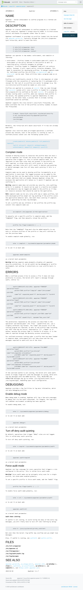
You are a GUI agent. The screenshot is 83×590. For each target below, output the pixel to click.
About (20, 2)
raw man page (68, 18)
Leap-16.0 (66, 31)
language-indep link (69, 15)
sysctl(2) (44, 147)
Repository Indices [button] (29, 2)
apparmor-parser (20, 6)
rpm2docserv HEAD (66, 586)
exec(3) (37, 88)
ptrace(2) (22, 145)
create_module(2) (19, 141)
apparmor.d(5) (40, 564)
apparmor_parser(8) (16, 38)
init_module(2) (44, 141)
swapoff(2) (28, 147)
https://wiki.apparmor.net (29, 568)
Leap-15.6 (12, 6)
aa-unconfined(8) (28, 566)
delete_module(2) (32, 141)
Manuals (4, 6)
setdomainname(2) (41, 145)
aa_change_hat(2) (27, 564)
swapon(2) (36, 147)
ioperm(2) (10, 143)
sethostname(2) (18, 147)
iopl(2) (15, 145)
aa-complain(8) (41, 72)
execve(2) (12, 90)
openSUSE (15, 2)
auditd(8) (33, 538)
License (75, 586)
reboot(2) (30, 145)
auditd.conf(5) (46, 538)
